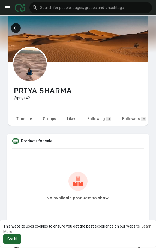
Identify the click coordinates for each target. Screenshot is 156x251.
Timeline (24, 119)
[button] (90, 7)
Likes (71, 119)
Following (99, 119)
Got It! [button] (12, 239)
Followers (134, 119)
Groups (49, 119)
